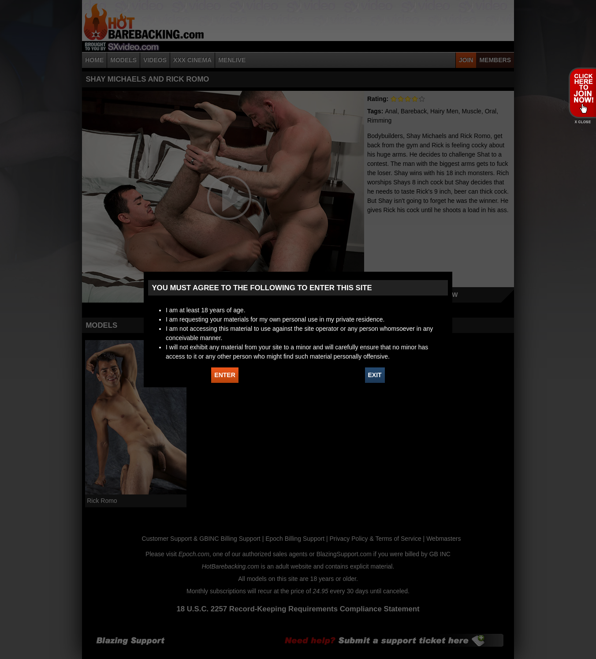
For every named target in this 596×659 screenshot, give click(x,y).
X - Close (582, 122)
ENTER (224, 374)
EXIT (375, 374)
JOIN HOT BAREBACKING (582, 93)
